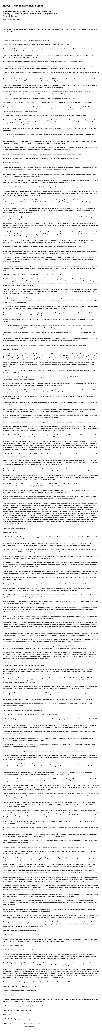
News (33, 1023)
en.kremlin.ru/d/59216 (32, 1026)
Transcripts (37, 1023)
